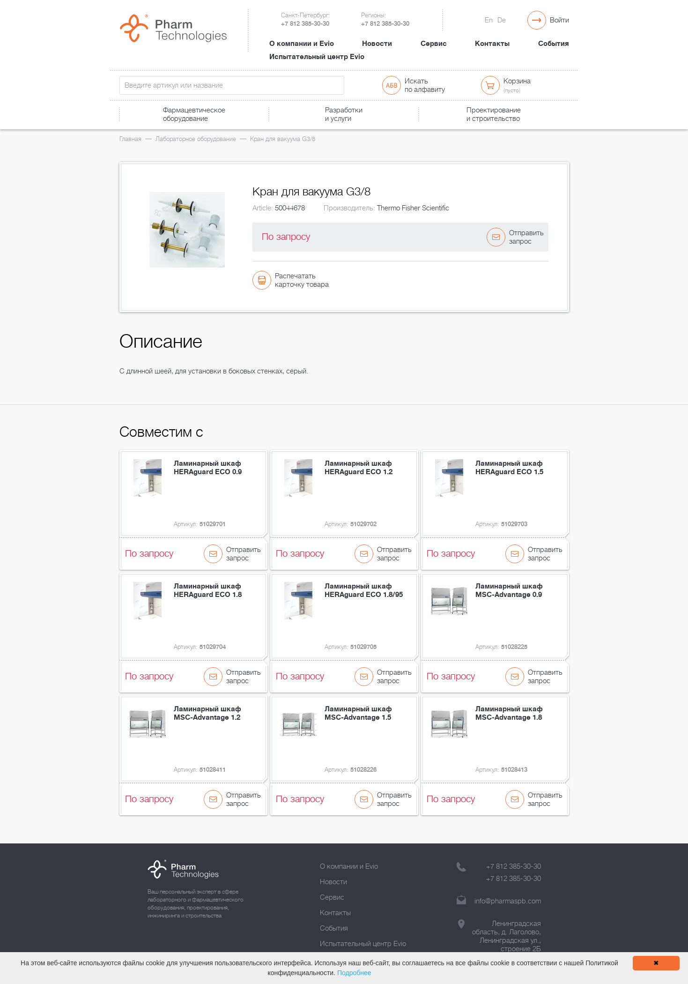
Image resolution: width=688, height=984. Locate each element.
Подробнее (354, 973)
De (501, 20)
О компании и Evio (301, 43)
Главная (130, 138)
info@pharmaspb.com (507, 901)
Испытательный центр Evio (316, 56)
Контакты (492, 43)
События (553, 43)
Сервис (434, 43)
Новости (377, 43)
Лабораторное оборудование (195, 138)
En (489, 20)
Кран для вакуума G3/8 (282, 138)
